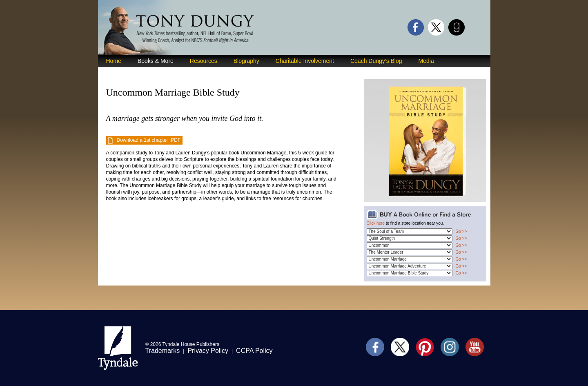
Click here (376, 223)
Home (113, 61)
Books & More (156, 61)
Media (426, 61)
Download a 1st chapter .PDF (149, 140)
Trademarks (162, 350)
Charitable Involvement (305, 61)
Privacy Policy (207, 350)
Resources (203, 61)
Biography (246, 61)
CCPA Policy (254, 350)
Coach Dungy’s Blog (376, 61)
